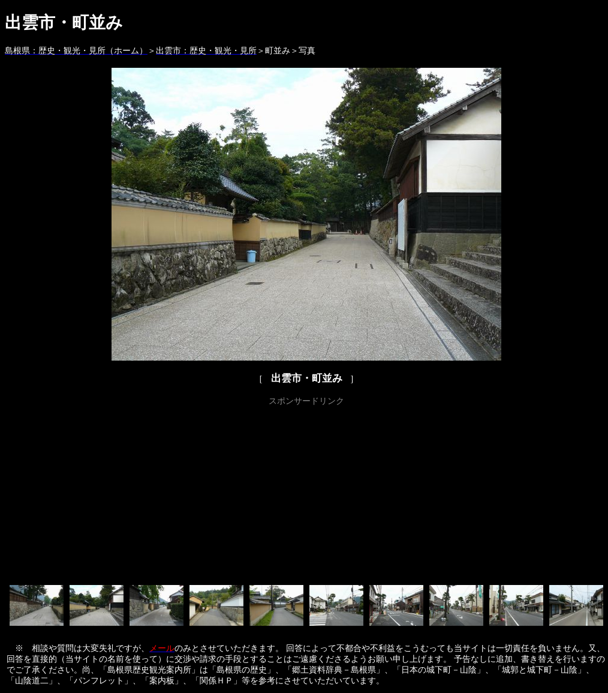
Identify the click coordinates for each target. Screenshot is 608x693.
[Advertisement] (307, 493)
